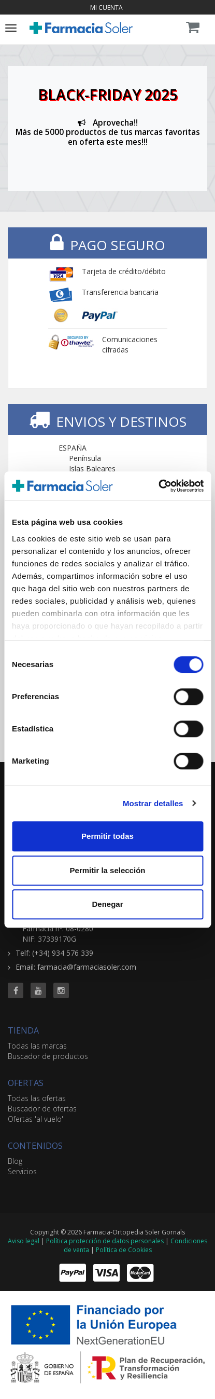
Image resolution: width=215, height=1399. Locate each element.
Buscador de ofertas (42, 1108)
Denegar (107, 904)
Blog (15, 1161)
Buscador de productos (48, 1056)
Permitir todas (107, 836)
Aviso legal (23, 1241)
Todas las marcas (37, 1046)
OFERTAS (26, 1083)
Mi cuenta (106, 7)
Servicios (22, 1171)
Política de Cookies (124, 1249)
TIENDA (23, 1030)
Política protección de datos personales (105, 1241)
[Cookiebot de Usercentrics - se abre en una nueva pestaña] (158, 486)
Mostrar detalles (153, 803)
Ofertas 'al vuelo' (35, 1119)
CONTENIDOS (35, 1145)
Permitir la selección (108, 870)
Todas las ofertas (37, 1098)
